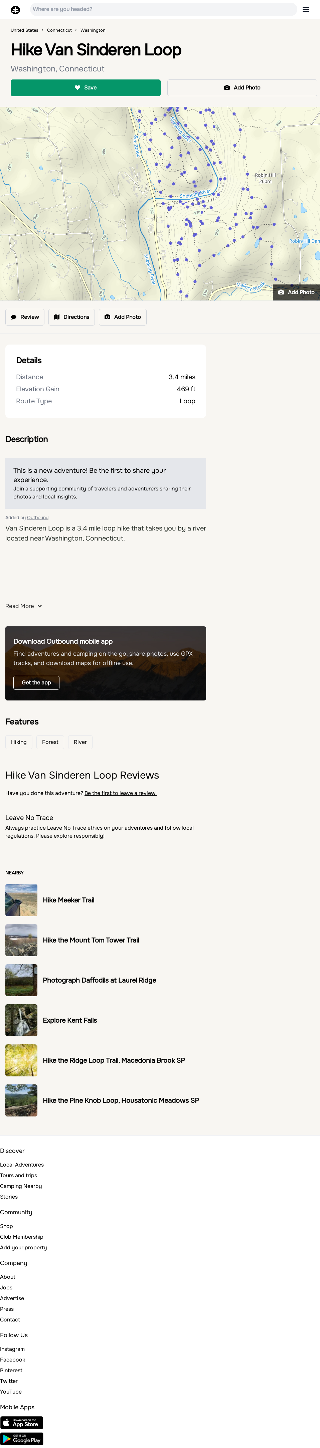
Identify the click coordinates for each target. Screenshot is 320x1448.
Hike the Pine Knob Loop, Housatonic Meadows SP (121, 1100)
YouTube (11, 1391)
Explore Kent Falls (70, 1020)
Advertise (12, 1298)
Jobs (6, 1287)
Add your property (23, 1247)
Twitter (9, 1381)
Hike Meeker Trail (68, 900)
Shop (6, 1226)
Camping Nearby (21, 1186)
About (7, 1276)
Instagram (12, 1349)
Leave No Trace (66, 827)
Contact (10, 1319)
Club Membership (21, 1236)
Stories (9, 1196)
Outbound (37, 517)
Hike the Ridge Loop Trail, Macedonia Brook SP (114, 1060)
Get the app (36, 682)
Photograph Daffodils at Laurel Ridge (99, 980)
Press (7, 1308)
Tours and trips (18, 1175)
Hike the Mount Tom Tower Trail (91, 940)
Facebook (12, 1359)
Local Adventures (22, 1164)
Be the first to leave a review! (121, 793)
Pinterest (11, 1370)
